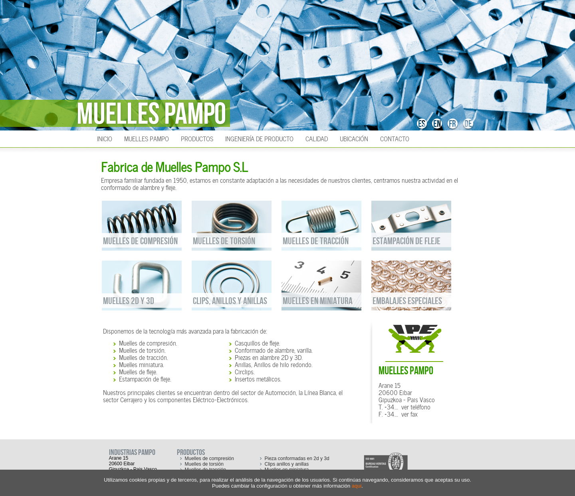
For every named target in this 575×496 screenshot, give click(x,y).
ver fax (409, 413)
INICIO (104, 138)
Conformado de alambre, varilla (273, 349)
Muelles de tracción (143, 357)
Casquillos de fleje (257, 342)
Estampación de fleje (144, 378)
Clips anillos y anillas (287, 464)
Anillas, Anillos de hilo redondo (273, 364)
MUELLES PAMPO (406, 370)
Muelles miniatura (141, 364)
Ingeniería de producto (259, 138)
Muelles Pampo (146, 138)
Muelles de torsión (142, 349)
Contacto (394, 138)
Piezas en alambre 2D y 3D (268, 357)
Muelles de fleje (137, 371)
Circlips (244, 371)
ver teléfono (415, 406)
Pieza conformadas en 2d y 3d (297, 458)
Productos (197, 138)
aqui (357, 486)
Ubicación (354, 138)
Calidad (316, 138)
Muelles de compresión (147, 342)
